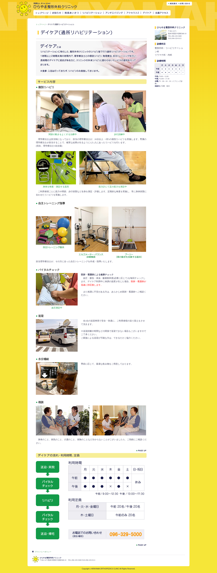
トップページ (41, 24)
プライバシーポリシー (43, 552)
